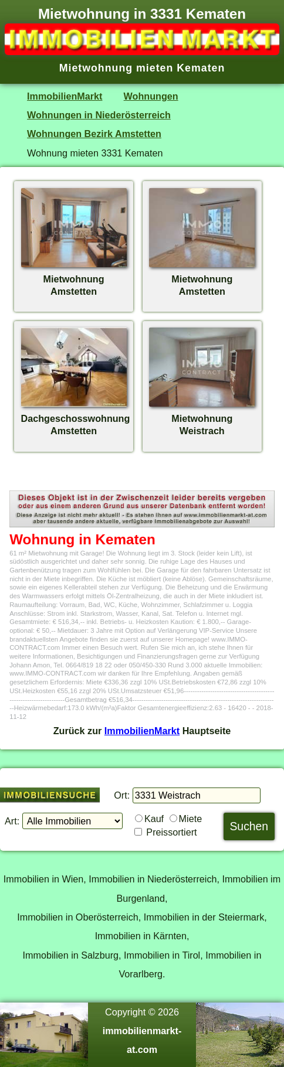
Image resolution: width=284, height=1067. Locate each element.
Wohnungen (151, 96)
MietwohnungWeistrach (202, 418)
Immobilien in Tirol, (163, 955)
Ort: (122, 795)
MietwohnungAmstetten (74, 278)
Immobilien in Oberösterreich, (79, 917)
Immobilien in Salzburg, (72, 955)
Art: (12, 821)
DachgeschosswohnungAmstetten (75, 418)
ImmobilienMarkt (64, 96)
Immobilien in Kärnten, (142, 935)
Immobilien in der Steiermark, (205, 917)
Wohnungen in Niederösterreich (99, 115)
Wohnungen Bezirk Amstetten (94, 133)
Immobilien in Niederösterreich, (154, 879)
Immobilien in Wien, (45, 879)
